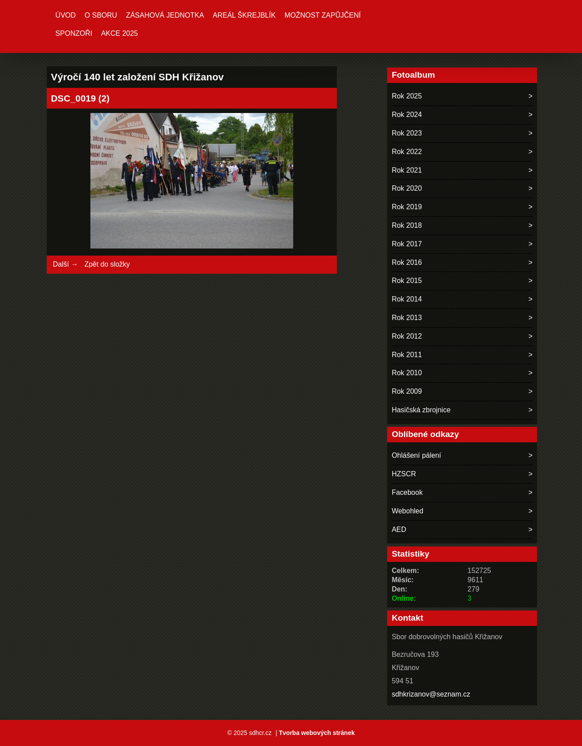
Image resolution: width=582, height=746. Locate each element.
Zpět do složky (107, 264)
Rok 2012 (407, 336)
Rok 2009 (407, 391)
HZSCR (404, 474)
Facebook (407, 492)
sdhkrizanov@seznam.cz (431, 694)
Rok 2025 (407, 96)
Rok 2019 (407, 207)
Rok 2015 (407, 280)
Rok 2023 (407, 133)
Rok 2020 (407, 188)
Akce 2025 (119, 33)
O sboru (101, 15)
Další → (65, 264)
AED (399, 529)
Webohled (407, 511)
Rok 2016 (407, 262)
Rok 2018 (407, 225)
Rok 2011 (407, 354)
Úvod (66, 15)
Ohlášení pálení (416, 455)
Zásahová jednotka (165, 15)
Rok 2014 (407, 299)
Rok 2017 (407, 244)
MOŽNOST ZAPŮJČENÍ (322, 15)
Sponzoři (74, 33)
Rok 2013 (407, 317)
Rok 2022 (407, 151)
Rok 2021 (407, 170)
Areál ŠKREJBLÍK (244, 15)
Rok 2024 (407, 114)
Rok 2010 (407, 373)
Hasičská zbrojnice (421, 410)
